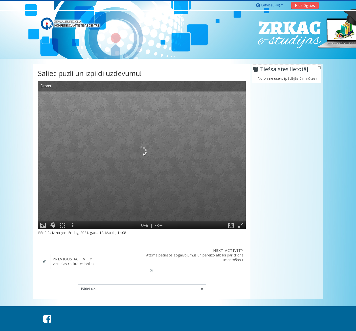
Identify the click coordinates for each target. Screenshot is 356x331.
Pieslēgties (305, 5)
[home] (70, 23)
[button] (272, 5)
